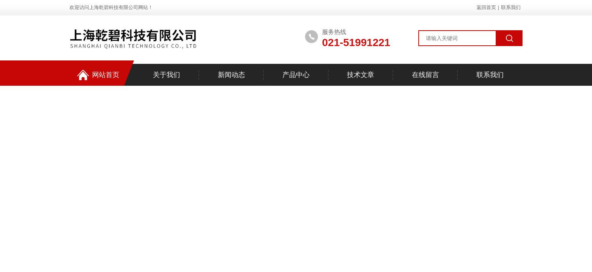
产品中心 (296, 75)
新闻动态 (231, 75)
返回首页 (486, 7)
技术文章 (360, 75)
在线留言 (425, 75)
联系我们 (511, 7)
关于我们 (166, 75)
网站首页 (98, 75)
